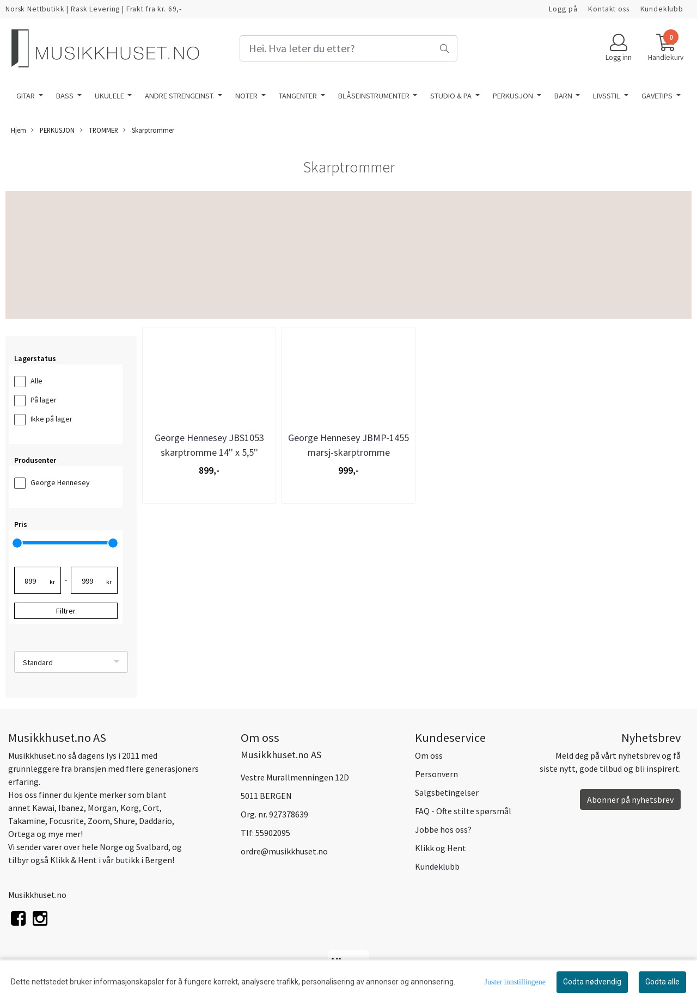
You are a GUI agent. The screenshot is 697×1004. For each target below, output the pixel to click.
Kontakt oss (608, 9)
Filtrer (66, 611)
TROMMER (99, 130)
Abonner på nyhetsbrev (630, 799)
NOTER (247, 96)
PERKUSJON (514, 96)
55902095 (272, 832)
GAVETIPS (657, 96)
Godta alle (662, 981)
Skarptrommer (148, 130)
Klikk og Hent (440, 847)
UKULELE (110, 96)
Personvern (436, 774)
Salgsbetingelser (447, 792)
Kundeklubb (662, 9)
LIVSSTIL (607, 96)
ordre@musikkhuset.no (284, 851)
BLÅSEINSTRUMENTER (374, 96)
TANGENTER (299, 96)
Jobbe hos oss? (443, 829)
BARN (564, 96)
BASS (65, 96)
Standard (38, 662)
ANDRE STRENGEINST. (180, 96)
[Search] (348, 48)
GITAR (26, 96)
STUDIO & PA (451, 96)
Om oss (429, 755)
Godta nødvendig (592, 981)
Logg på (563, 9)
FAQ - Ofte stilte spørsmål (463, 810)
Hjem (18, 130)
